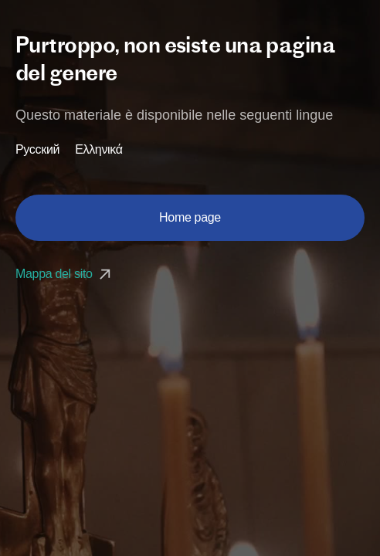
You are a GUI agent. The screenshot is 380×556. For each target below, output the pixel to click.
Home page (190, 217)
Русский (37, 150)
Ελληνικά (99, 150)
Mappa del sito (64, 273)
